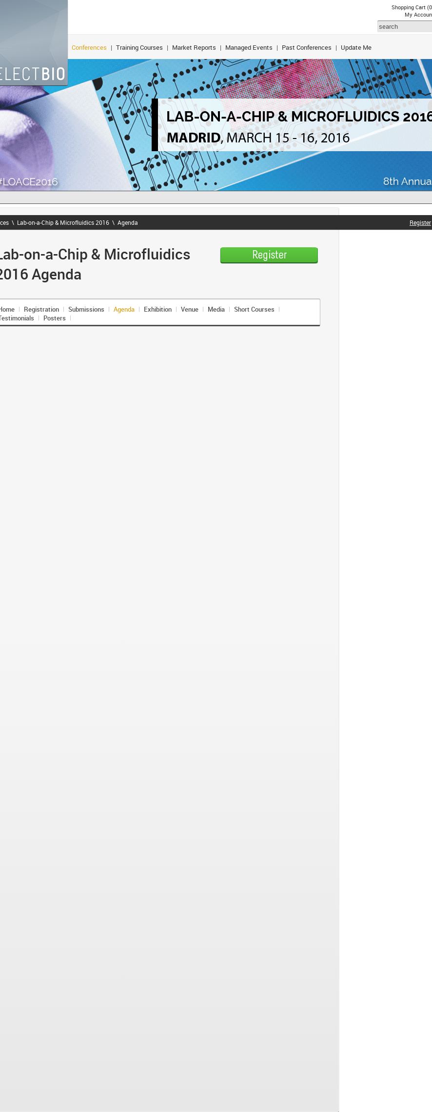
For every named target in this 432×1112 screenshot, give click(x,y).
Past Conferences (307, 47)
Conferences (89, 47)
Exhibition (158, 309)
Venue (189, 309)
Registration (41, 309)
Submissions (86, 309)
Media (216, 309)
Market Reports (194, 47)
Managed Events (249, 47)
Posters (54, 318)
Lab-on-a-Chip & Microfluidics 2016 (63, 222)
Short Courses (254, 309)
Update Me (356, 47)
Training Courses (139, 47)
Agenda (128, 222)
